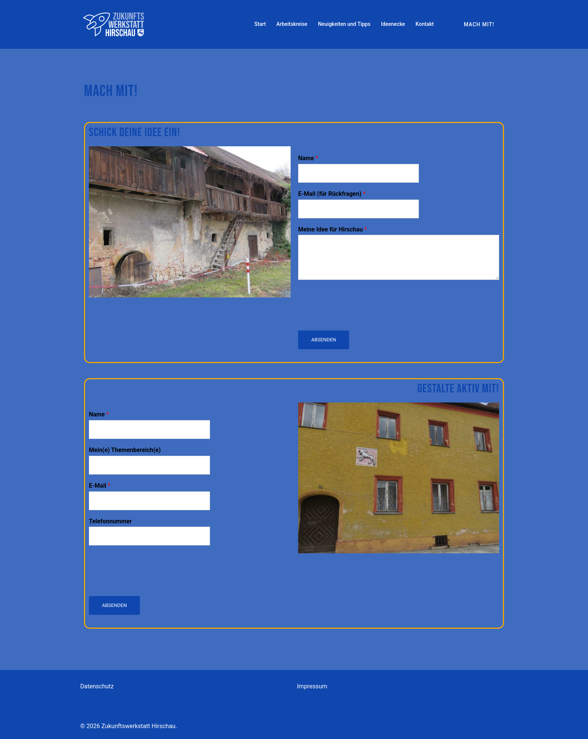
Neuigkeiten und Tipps (344, 24)
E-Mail (99, 485)
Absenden (323, 339)
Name (308, 158)
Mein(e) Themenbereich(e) (125, 450)
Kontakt (425, 24)
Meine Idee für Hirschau (332, 229)
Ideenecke (393, 24)
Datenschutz (97, 686)
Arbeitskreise (292, 24)
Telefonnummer (110, 521)
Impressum (312, 686)
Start (260, 24)
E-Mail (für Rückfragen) (332, 193)
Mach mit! (479, 24)
